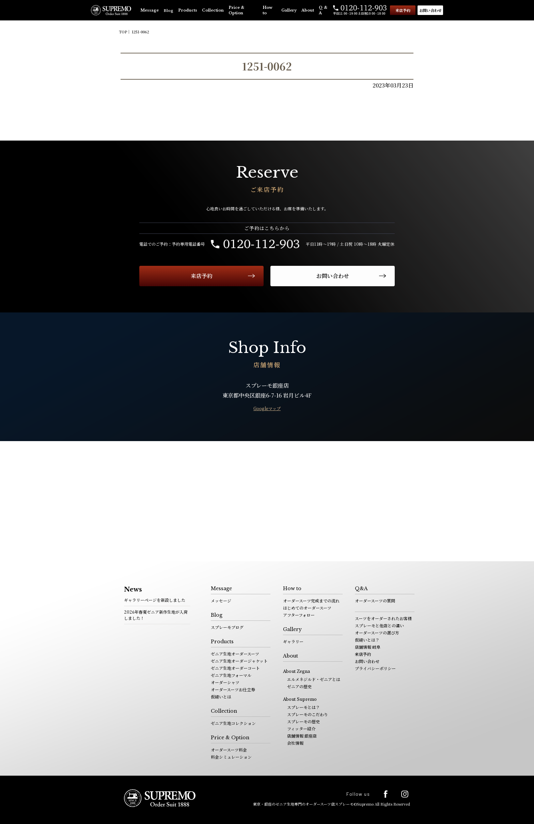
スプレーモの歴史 (303, 721)
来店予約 (402, 10)
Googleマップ (267, 408)
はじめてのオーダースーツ (307, 608)
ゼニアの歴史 (299, 686)
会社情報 (295, 743)
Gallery (289, 10)
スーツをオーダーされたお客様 (383, 618)
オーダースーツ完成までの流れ (311, 600)
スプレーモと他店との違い (379, 625)
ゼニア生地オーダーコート (235, 668)
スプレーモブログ (227, 627)
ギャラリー (293, 641)
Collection (213, 10)
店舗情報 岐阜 (367, 647)
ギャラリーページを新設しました (154, 600)
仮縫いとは (221, 696)
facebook (385, 794)
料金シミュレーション (231, 757)
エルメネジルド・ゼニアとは (313, 679)
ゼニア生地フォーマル (231, 675)
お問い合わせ (430, 10)
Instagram (404, 793)
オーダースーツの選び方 (377, 632)
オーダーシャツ (225, 682)
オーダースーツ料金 (229, 750)
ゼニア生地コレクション (233, 723)
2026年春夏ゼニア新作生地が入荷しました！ (156, 615)
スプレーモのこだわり (307, 714)
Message (149, 10)
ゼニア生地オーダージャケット (239, 661)
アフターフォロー (299, 615)
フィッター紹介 (301, 728)
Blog (168, 10)
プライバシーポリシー (375, 668)
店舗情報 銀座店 (302, 736)
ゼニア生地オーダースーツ (235, 654)
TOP (123, 31)
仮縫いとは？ (367, 640)
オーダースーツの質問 (375, 600)
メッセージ (221, 600)
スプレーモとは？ (303, 707)
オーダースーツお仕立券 (233, 689)
